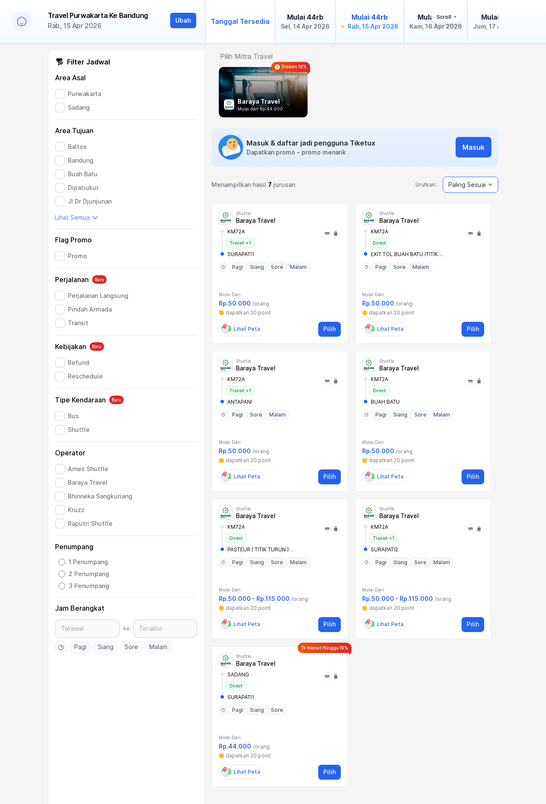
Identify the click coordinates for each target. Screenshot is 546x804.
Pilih (329, 328)
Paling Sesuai (470, 184)
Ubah (183, 20)
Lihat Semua (76, 217)
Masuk (473, 147)
